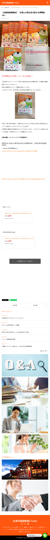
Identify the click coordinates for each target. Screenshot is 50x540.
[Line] (45, 535)
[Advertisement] (25, 279)
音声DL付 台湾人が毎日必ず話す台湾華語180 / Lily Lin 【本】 (19, 238)
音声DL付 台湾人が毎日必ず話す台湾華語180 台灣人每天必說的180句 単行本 (23, 179)
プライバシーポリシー (38, 529)
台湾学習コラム (42, 527)
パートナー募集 (8, 529)
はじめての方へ (6, 527)
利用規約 (15, 529)
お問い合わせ (28, 531)
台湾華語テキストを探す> (25, 261)
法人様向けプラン (32, 527)
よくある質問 (15, 527)
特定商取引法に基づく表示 (25, 529)
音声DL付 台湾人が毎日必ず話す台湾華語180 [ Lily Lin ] (18, 213)
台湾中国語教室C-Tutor (25, 521)
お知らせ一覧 (43, 351)
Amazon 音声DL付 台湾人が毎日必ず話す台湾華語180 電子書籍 (19, 151)
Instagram (22, 524)
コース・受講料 (23, 527)
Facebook (28, 524)
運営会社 (21, 531)
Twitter (25, 524)
